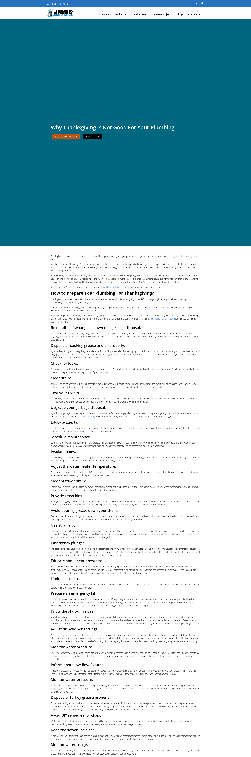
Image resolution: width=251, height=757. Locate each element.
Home (105, 14)
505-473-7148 (87, 416)
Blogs (180, 14)
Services (120, 14)
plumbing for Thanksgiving (114, 287)
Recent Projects (163, 14)
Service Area (140, 14)
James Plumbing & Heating (163, 318)
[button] (196, 4)
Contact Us (194, 14)
